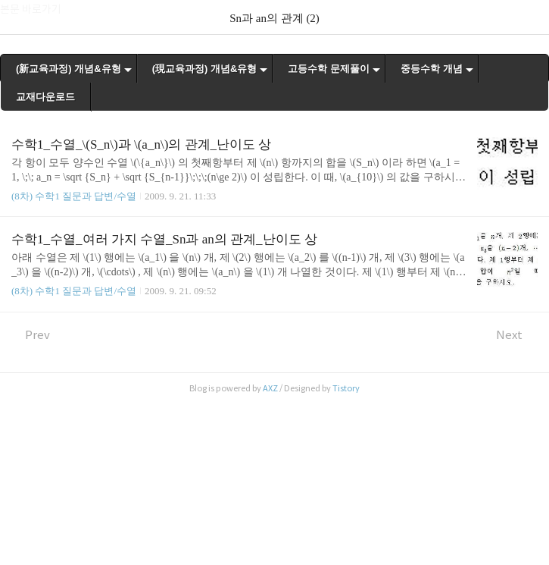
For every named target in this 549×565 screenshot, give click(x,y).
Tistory (346, 388)
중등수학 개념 (432, 68)
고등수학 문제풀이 (329, 68)
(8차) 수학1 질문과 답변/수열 (73, 196)
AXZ (270, 388)
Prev (30, 335)
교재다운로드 (45, 96)
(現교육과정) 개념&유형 (204, 68)
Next (517, 335)
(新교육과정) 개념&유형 (68, 68)
